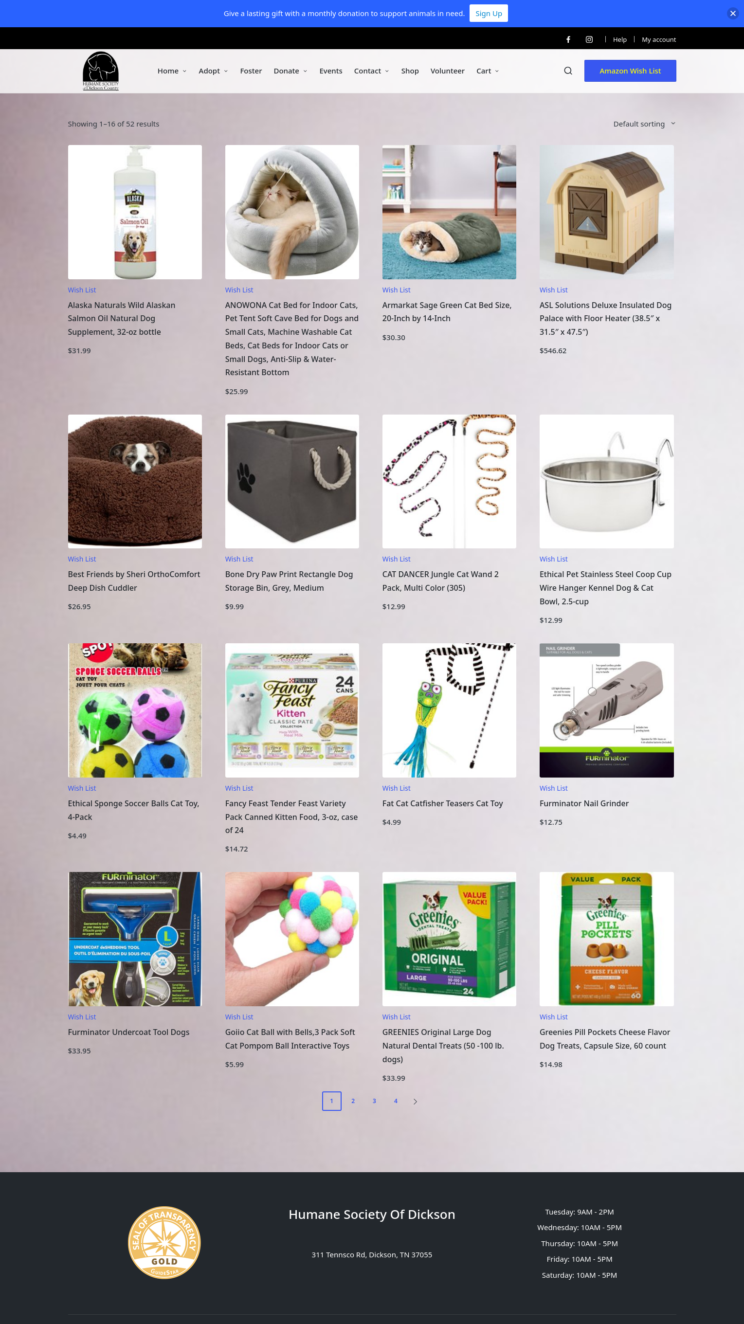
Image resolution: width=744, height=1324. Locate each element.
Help (620, 39)
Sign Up (488, 13)
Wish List (82, 289)
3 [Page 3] (374, 1101)
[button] (630, 71)
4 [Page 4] (396, 1101)
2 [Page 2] (353, 1101)
